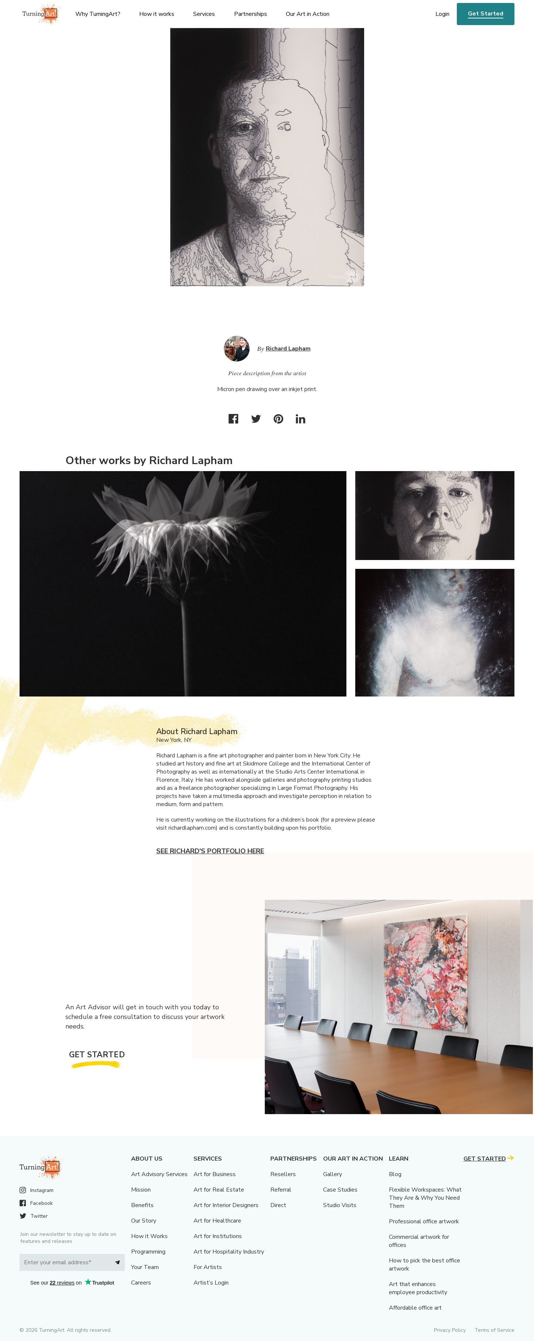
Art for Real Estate (219, 1190)
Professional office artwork (424, 1221)
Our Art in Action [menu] (307, 14)
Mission (141, 1190)
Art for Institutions (218, 1236)
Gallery (332, 1174)
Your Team (145, 1267)
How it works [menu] (156, 14)
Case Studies (340, 1190)
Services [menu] (204, 14)
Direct (278, 1205)
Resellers (283, 1174)
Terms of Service (494, 1330)
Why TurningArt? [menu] (97, 14)
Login (442, 14)
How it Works (149, 1236)
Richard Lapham (288, 349)
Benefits (142, 1205)
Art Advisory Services (159, 1174)
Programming (148, 1252)
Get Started (485, 14)
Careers (141, 1283)
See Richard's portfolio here (210, 851)
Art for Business (215, 1174)
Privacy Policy (450, 1330)
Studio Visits (339, 1205)
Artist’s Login (211, 1283)
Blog (395, 1174)
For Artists (208, 1267)
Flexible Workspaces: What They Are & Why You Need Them (425, 1198)
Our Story (143, 1221)
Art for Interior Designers (226, 1205)
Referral (280, 1190)
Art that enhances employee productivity (418, 1288)
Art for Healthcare (217, 1221)
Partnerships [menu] (250, 14)
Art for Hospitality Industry (229, 1252)
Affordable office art (415, 1308)
